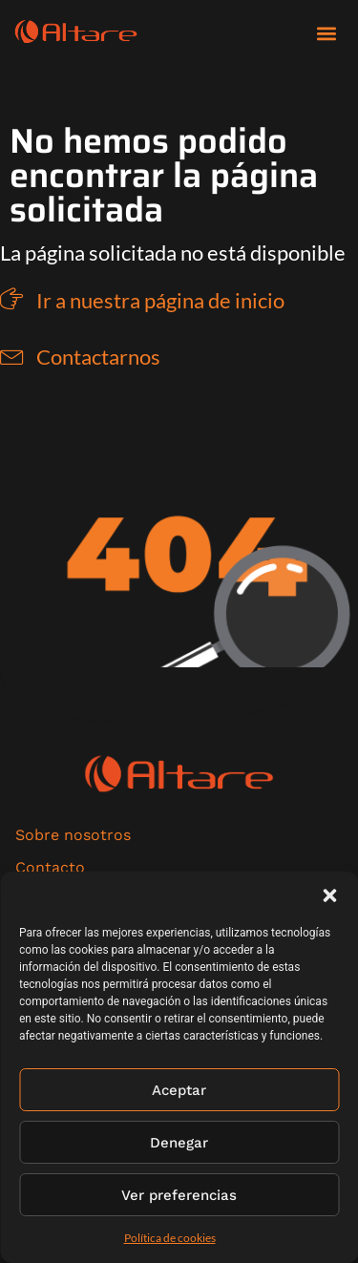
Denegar (179, 1142)
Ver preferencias (179, 1195)
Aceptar (179, 1090)
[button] (329, 895)
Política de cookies (170, 1238)
